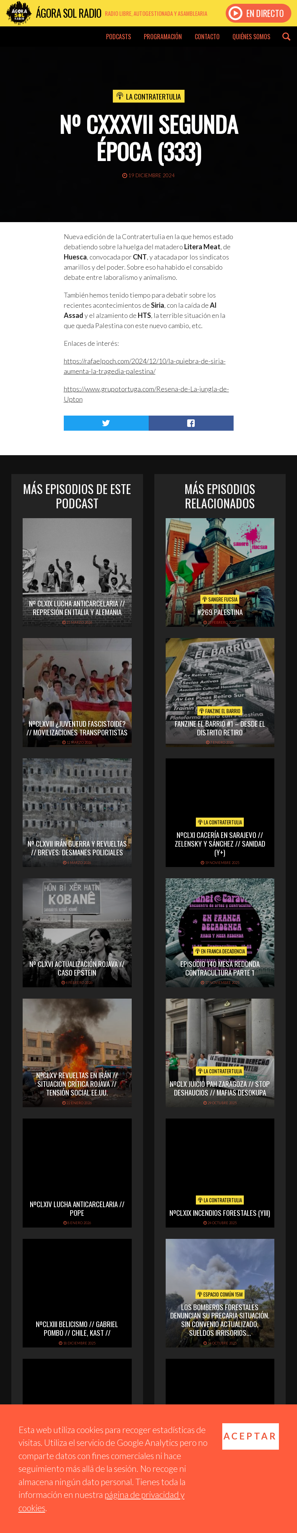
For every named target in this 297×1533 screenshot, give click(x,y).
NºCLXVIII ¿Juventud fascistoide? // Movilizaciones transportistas (77, 727)
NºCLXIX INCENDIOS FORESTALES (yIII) (219, 1212)
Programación (163, 36)
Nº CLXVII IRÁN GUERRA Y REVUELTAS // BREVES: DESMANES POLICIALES (77, 847)
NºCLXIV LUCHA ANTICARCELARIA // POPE (77, 1208)
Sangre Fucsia (219, 599)
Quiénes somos (251, 36)
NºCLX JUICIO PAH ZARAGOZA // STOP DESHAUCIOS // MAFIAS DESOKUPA (220, 1087)
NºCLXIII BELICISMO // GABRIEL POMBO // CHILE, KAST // (77, 1328)
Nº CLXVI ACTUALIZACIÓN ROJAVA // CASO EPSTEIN (77, 967)
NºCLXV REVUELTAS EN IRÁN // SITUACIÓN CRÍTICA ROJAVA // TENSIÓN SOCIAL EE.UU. (77, 1083)
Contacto (207, 36)
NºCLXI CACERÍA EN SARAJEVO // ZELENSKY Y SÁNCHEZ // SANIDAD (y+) (220, 843)
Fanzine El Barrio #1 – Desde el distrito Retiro (220, 727)
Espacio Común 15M (220, 1294)
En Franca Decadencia (220, 951)
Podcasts (118, 36)
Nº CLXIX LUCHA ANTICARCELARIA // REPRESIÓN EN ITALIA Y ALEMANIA (77, 607)
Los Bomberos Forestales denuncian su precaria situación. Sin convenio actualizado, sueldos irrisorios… (219, 1319)
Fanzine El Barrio (219, 711)
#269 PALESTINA (220, 611)
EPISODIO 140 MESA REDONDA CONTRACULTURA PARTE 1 (220, 967)
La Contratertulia (153, 96)
